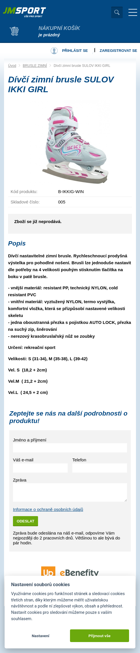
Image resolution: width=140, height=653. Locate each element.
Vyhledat (117, 12)
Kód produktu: (24, 191)
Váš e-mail (23, 459)
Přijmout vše (99, 635)
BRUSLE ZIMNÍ (35, 66)
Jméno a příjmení (29, 439)
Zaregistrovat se (118, 50)
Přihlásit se (75, 50)
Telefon (79, 459)
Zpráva (20, 480)
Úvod (12, 66)
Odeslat (25, 521)
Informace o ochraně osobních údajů (48, 509)
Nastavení (40, 635)
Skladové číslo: (25, 201)
